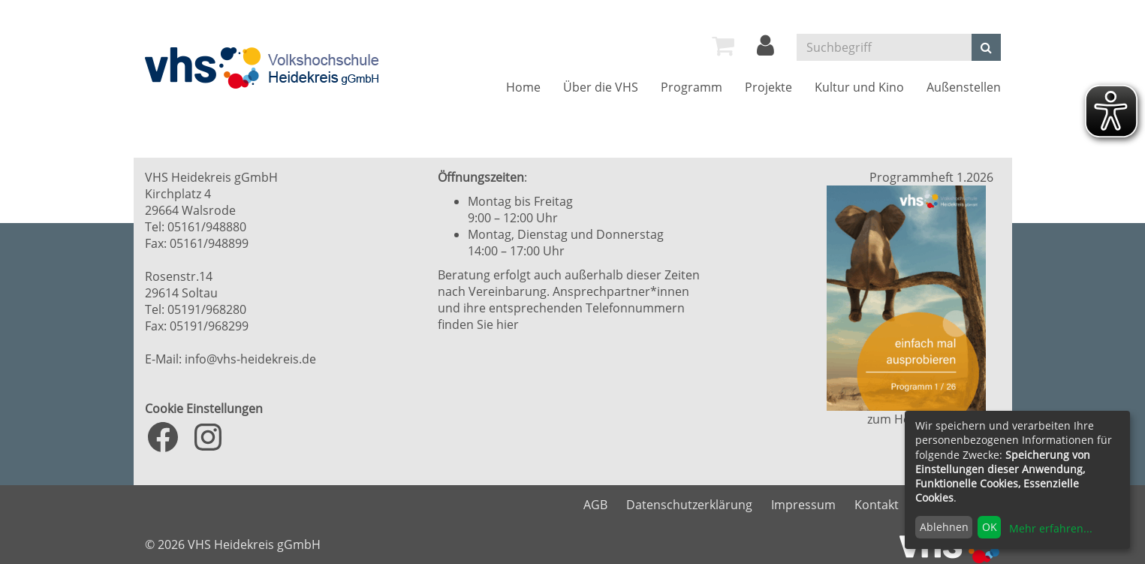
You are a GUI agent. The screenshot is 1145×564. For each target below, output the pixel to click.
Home (523, 87)
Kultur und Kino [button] (859, 87)
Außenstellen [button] (964, 87)
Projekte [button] (768, 87)
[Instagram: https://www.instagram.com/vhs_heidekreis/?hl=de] (208, 437)
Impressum (803, 504)
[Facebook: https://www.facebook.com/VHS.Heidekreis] (163, 437)
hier (507, 324)
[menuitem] (723, 46)
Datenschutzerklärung (689, 504)
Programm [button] (691, 87)
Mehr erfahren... (1050, 528)
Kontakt (876, 504)
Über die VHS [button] (600, 87)
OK (989, 527)
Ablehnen (944, 527)
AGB (595, 504)
